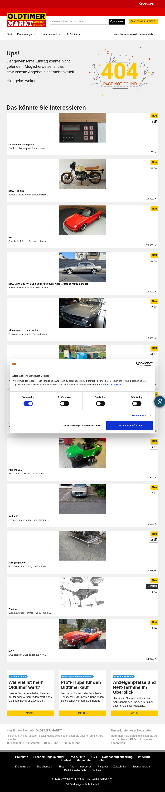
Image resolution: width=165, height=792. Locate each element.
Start (9, 34)
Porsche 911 (15, 470)
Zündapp (13, 609)
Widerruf (144, 757)
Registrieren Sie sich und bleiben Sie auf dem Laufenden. (134, 739)
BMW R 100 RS (17, 191)
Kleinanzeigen (26, 34)
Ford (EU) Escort (17, 562)
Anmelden (146, 3)
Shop (61, 766)
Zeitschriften (120, 766)
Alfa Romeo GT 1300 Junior (23, 330)
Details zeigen (139, 415)
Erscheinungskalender (48, 757)
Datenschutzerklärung (117, 757)
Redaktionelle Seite (75, 770)
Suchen (116, 21)
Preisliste (21, 757)
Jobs (101, 760)
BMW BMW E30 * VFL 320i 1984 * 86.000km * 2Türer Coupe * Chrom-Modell (48, 284)
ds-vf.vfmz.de (114, 384)
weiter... (32, 81)
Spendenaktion (141, 766)
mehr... (30, 713)
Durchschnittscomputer (21, 144)
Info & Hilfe (72, 34)
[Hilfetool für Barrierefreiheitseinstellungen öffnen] (159, 401)
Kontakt (65, 760)
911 (10, 237)
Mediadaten (84, 760)
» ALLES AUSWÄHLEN (129, 425)
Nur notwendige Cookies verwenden (82, 425)
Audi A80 (13, 516)
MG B (12, 651)
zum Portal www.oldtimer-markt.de (133, 34)
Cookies (96, 770)
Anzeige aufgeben (144, 21)
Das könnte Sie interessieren (46, 107)
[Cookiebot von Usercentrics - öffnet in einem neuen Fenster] (138, 364)
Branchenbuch (50, 34)
